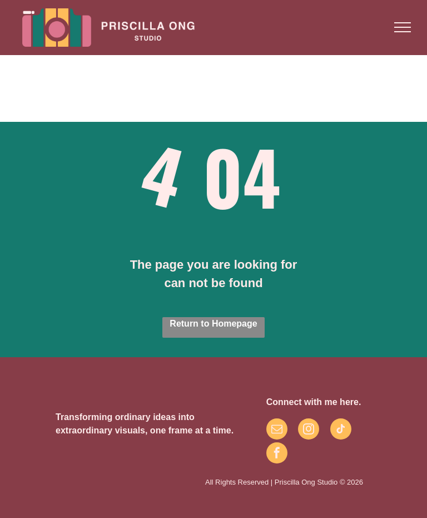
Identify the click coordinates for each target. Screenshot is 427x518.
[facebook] (276, 454)
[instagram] (308, 430)
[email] (276, 430)
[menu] (402, 27)
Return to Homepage (213, 323)
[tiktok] (340, 430)
